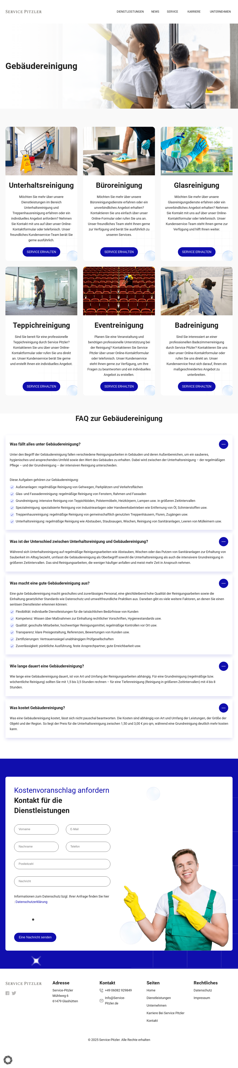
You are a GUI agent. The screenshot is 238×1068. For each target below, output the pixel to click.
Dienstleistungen (130, 11)
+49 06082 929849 (118, 990)
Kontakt (152, 1020)
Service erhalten (41, 252)
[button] (8, 1060)
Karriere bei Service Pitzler (165, 1013)
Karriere (194, 11)
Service (172, 11)
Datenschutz (203, 990)
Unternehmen (220, 11)
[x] (14, 994)
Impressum (202, 998)
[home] (23, 984)
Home (151, 990)
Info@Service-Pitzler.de (115, 1000)
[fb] (7, 994)
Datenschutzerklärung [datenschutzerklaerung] (31, 902)
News (155, 11)
